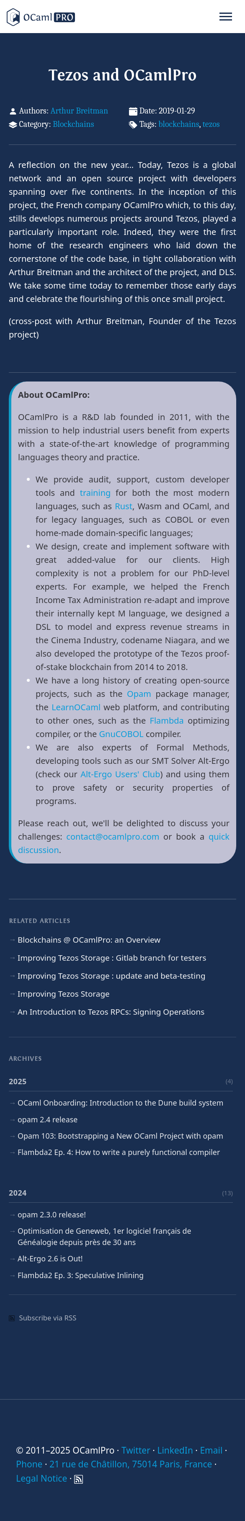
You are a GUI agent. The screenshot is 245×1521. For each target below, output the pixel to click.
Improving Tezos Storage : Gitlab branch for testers (112, 957)
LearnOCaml (76, 707)
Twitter (135, 1450)
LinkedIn (175, 1450)
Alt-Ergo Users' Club (120, 774)
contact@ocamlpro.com (112, 836)
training (95, 492)
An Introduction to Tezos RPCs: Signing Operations (111, 1011)
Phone (29, 1464)
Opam (139, 693)
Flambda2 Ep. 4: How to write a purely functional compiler (119, 1152)
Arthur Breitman (79, 111)
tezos (211, 124)
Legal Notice (41, 1478)
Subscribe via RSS (42, 1317)
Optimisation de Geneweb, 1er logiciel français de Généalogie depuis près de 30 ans (104, 1236)
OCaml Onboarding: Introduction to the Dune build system (120, 1103)
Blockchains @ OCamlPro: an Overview (89, 939)
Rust (123, 506)
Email (211, 1450)
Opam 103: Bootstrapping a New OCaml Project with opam (120, 1136)
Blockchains (73, 124)
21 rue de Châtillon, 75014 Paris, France (130, 1464)
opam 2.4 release (47, 1119)
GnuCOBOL (121, 734)
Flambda (167, 720)
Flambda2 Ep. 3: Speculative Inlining (81, 1275)
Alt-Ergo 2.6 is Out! (50, 1258)
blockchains (178, 124)
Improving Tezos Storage (64, 993)
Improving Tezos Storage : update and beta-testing (112, 975)
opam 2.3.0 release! (52, 1214)
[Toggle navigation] (226, 16)
